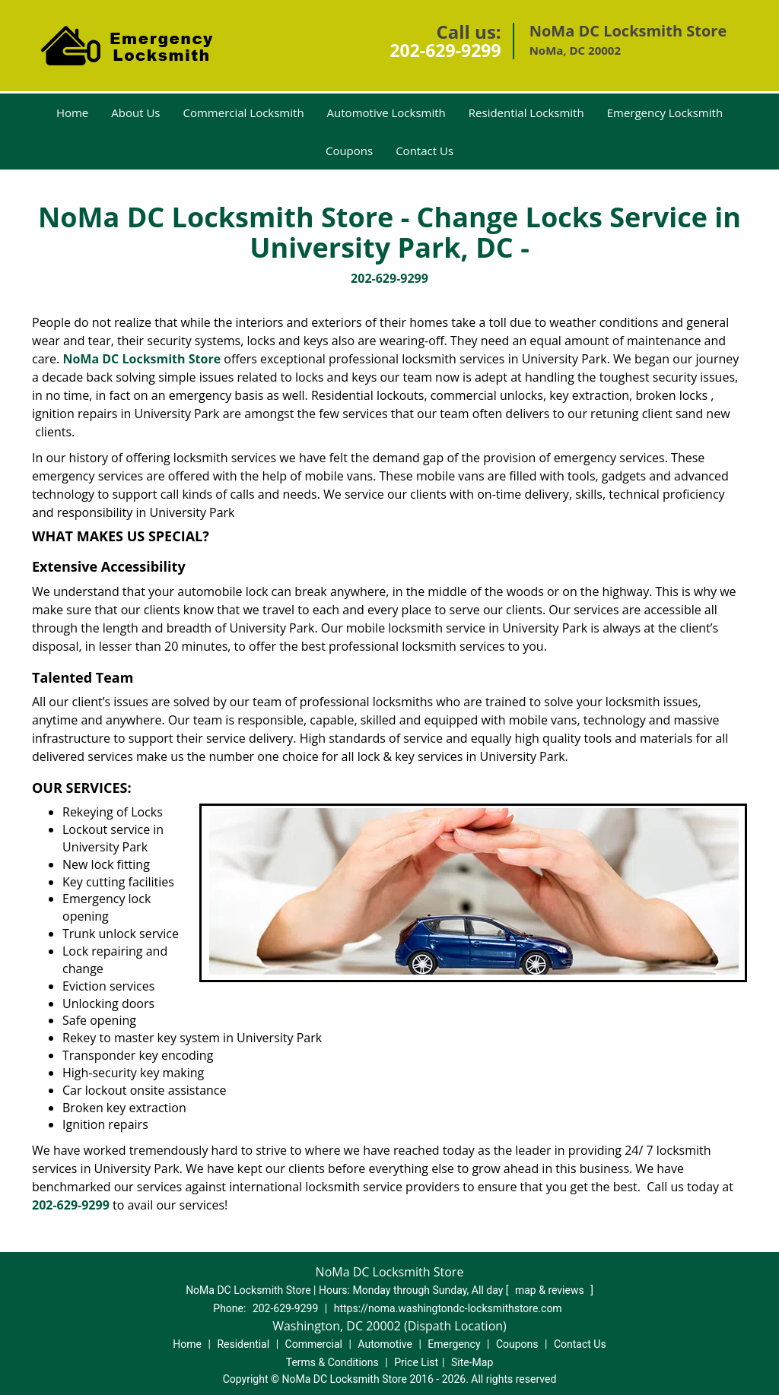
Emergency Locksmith (665, 112)
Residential (243, 1344)
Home (72, 112)
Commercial (313, 1344)
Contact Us (424, 150)
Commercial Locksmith (243, 112)
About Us (135, 112)
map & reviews (551, 1290)
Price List (416, 1362)
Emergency (454, 1344)
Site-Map (472, 1362)
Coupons (349, 150)
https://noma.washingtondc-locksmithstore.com (448, 1308)
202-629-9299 (445, 50)
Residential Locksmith (526, 112)
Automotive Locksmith (386, 112)
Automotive (385, 1344)
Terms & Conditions (332, 1362)
